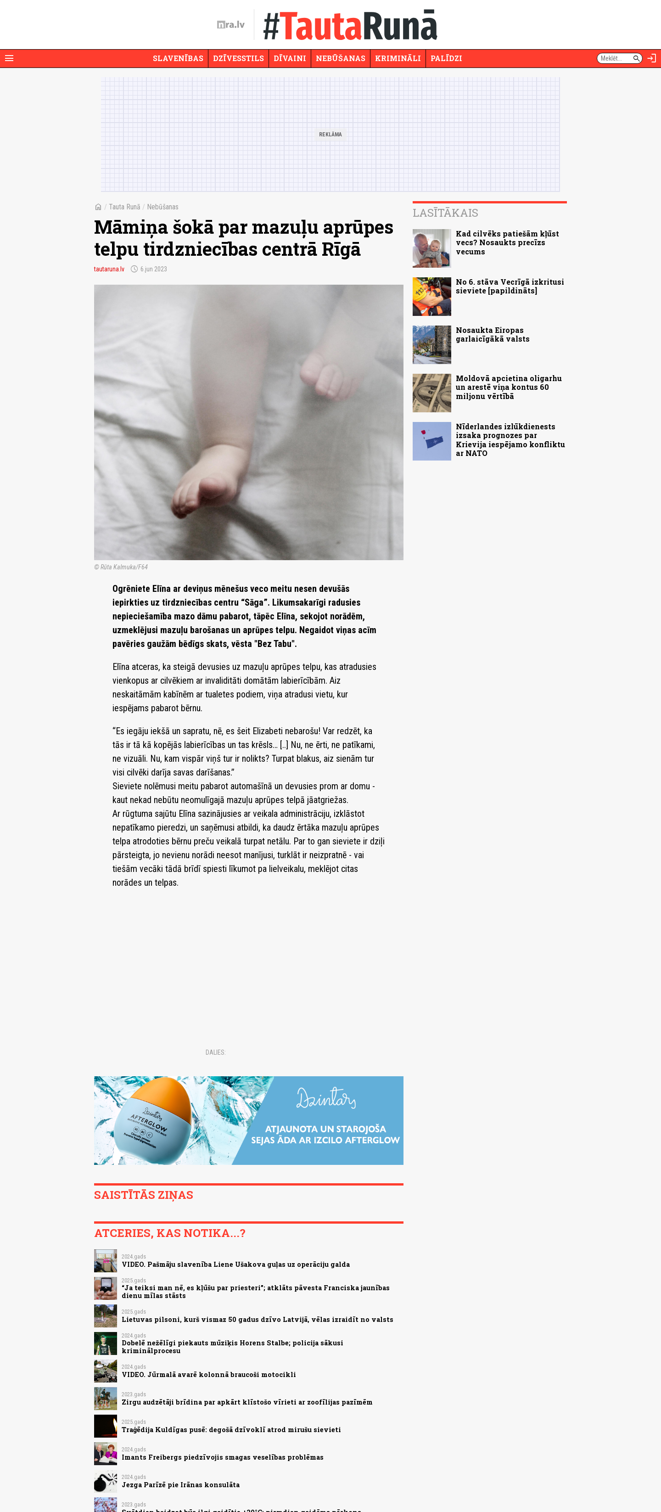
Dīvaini (290, 58)
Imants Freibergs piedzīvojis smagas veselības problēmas (223, 1457)
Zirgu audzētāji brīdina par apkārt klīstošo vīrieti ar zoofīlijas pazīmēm (247, 1402)
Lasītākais (445, 212)
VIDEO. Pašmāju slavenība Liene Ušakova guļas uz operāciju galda (236, 1264)
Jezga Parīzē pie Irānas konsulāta (181, 1484)
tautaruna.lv (109, 269)
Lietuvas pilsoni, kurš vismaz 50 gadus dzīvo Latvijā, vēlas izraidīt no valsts (257, 1319)
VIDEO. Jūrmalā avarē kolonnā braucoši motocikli (209, 1374)
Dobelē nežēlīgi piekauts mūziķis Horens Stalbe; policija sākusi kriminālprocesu (232, 1346)
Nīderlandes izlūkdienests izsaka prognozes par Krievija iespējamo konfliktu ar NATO (510, 440)
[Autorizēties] (652, 58)
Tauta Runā (124, 206)
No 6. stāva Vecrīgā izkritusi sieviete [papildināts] (510, 286)
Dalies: (216, 1052)
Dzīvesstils (238, 58)
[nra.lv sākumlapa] (231, 25)
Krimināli (398, 58)
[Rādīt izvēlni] (9, 58)
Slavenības (178, 58)
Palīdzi (446, 58)
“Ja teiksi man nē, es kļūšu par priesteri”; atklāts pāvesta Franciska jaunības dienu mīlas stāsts (256, 1291)
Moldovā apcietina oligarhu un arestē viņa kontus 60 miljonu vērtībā (509, 386)
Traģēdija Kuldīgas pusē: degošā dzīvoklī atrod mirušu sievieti (231, 1429)
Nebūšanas (340, 58)
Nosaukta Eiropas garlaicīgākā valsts (493, 334)
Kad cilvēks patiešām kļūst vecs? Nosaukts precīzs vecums (507, 242)
